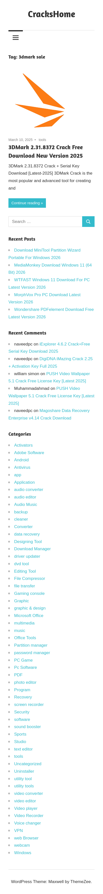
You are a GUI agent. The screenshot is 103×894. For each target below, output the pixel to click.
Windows (22, 852)
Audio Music (25, 504)
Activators (23, 445)
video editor (25, 801)
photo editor (25, 682)
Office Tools (25, 637)
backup (21, 512)
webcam (22, 845)
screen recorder (29, 704)
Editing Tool (25, 571)
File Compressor (29, 578)
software (22, 719)
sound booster (27, 726)
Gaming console (29, 593)
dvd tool (21, 563)
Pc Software (25, 667)
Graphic (21, 601)
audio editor (25, 497)
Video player (25, 808)
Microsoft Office (28, 615)
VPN (18, 830)
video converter (28, 793)
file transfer (24, 586)
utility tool (23, 778)
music (19, 630)
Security (21, 712)
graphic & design (30, 608)
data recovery (27, 534)
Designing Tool (28, 541)
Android (21, 460)
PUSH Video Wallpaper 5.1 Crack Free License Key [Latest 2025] (51, 396)
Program (22, 690)
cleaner (21, 519)
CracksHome (51, 13)
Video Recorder (28, 815)
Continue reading (25, 203)
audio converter (28, 489)
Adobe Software (29, 452)
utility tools (24, 786)
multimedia (24, 623)
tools (42, 140)
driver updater (27, 556)
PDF (18, 675)
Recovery (23, 697)
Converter (23, 526)
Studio (20, 741)
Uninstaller (24, 771)
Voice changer (27, 823)
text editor (23, 749)
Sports (20, 734)
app (17, 475)
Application (24, 482)
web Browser (26, 838)
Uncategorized (27, 763)
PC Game (23, 660)
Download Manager (32, 549)
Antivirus (22, 467)
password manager (32, 652)
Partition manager (30, 645)
